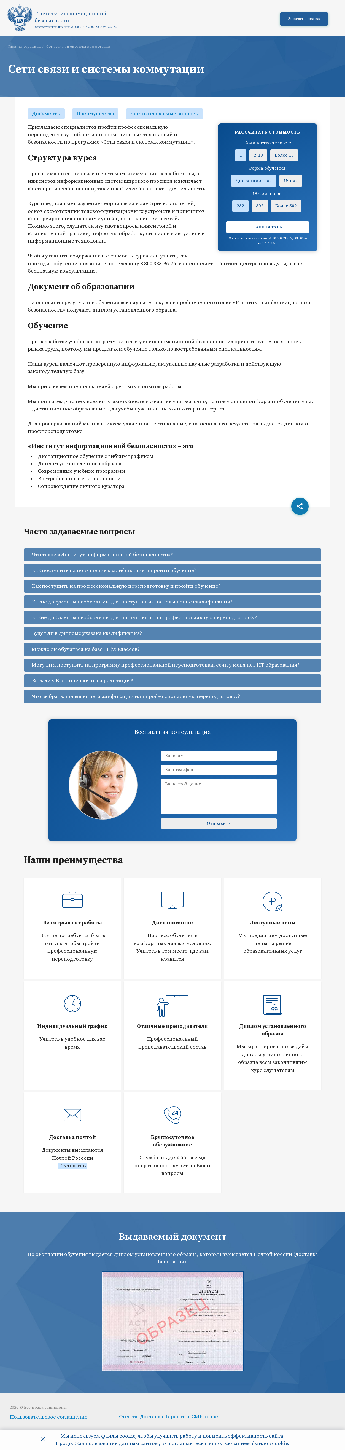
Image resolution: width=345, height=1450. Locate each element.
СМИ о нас (205, 1416)
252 (240, 206)
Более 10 (284, 155)
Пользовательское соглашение (48, 1417)
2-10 (258, 155)
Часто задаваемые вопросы (165, 114)
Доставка (151, 1416)
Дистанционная (253, 181)
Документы (46, 114)
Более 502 (286, 206)
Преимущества (96, 114)
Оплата (128, 1416)
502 (259, 206)
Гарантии (177, 1416)
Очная (291, 181)
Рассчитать (267, 227)
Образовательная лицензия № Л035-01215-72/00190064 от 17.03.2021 (77, 28)
